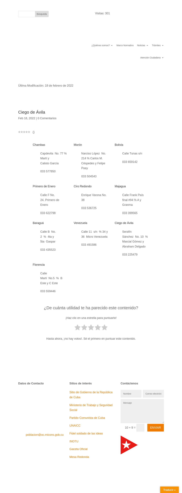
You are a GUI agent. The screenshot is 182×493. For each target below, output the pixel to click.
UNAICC (74, 425)
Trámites (156, 45)
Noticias (141, 45)
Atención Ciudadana (150, 57)
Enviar (155, 427)
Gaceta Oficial (78, 449)
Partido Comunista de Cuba (87, 417)
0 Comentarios (47, 118)
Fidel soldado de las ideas (86, 433)
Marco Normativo (125, 45)
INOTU (73, 441)
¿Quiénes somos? (101, 45)
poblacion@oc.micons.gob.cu (44, 434)
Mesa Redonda (79, 457)
